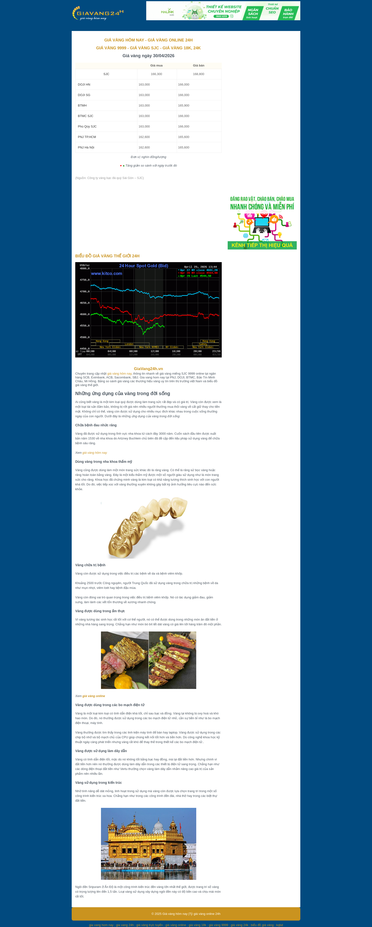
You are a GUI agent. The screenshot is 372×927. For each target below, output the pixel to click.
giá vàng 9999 (218, 925)
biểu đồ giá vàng (262, 925)
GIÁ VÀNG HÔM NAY (124, 40)
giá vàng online (93, 696)
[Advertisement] (148, 217)
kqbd (279, 925)
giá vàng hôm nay (119, 373)
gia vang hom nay (101, 925)
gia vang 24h (125, 925)
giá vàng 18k (197, 925)
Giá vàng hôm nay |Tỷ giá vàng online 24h (191, 914)
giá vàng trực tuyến (149, 925)
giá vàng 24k (239, 925)
